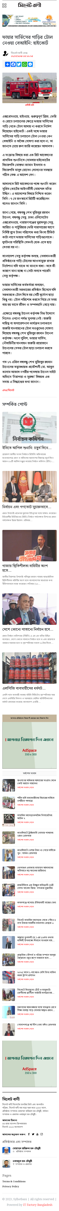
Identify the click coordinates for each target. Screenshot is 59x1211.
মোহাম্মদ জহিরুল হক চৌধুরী (27, 1148)
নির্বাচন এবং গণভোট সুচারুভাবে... (26, 507)
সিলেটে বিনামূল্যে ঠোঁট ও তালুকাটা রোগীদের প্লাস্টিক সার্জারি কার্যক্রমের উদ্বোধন (34, 993)
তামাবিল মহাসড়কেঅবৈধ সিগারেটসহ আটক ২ (34, 816)
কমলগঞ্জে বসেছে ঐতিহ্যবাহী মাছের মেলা (36, 903)
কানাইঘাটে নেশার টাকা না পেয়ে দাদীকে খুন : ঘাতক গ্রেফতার (36, 851)
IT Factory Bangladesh (37, 1205)
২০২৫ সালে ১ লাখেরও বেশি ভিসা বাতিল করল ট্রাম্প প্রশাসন (36, 973)
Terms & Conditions (13, 1181)
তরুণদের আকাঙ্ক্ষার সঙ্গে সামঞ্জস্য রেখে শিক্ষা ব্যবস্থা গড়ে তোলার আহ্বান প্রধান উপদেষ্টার (36, 1010)
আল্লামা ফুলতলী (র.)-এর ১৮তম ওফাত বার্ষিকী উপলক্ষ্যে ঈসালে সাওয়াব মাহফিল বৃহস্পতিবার (36, 941)
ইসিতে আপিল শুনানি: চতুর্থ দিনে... (26, 448)
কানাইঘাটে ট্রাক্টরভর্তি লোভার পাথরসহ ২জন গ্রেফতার (35, 834)
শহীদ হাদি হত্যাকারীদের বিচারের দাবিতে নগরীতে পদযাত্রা (35, 799)
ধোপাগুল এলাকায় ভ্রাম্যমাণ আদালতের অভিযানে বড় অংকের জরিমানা (35, 869)
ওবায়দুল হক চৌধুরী (22, 1161)
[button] (5, 6)
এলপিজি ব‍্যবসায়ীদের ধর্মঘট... (23, 688)
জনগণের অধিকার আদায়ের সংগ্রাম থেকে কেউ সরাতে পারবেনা (36, 782)
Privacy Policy (10, 1187)
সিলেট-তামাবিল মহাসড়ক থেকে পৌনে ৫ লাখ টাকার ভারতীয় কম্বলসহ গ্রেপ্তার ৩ (36, 921)
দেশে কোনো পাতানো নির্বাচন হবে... (27, 630)
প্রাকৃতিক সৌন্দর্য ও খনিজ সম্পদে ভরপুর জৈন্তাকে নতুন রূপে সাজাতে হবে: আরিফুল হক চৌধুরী (36, 958)
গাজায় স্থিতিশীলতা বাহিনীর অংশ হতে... (25, 568)
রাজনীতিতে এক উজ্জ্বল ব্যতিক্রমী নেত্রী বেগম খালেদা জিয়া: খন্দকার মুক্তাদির (35, 886)
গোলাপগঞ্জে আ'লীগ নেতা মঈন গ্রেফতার (36, 1025)
